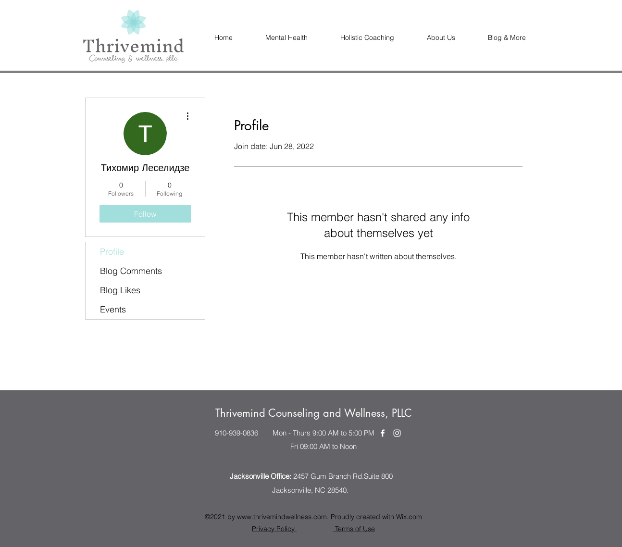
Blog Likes (120, 290)
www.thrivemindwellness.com (282, 516)
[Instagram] (397, 433)
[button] (441, 38)
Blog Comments (131, 270)
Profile (112, 251)
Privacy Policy (274, 528)
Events (113, 309)
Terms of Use (354, 528)
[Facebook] (382, 433)
